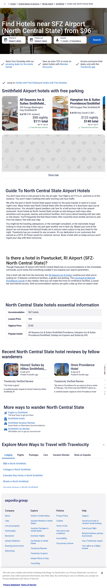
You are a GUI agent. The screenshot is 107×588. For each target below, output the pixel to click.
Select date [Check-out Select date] (41, 41)
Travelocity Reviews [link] (39, 548)
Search (97, 39)
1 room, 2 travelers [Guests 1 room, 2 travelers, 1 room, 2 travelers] (70, 41)
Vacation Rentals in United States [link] (41, 522)
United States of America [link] (29, 4)
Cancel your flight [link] (89, 528)
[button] (53, 444)
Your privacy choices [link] (65, 543)
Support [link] (85, 516)
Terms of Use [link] (61, 526)
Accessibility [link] (61, 538)
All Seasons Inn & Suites (60, 275)
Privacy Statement (11, 585)
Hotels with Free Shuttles (55, 83)
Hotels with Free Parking (28, 83)
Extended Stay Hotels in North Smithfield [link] (22, 475)
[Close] (102, 573)
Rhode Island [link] (47, 4)
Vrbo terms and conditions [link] (62, 532)
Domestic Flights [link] (38, 536)
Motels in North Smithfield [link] (16, 481)
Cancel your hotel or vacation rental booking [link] (91, 522)
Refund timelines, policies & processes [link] (92, 534)
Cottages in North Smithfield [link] (17, 469)
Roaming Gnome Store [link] (14, 546)
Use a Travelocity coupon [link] (92, 541)
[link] (53, 413)
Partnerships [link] (10, 531)
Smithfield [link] (60, 4)
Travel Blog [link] (35, 563)
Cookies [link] (59, 521)
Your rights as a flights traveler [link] (91, 547)
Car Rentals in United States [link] (39, 542)
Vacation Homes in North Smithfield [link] (20, 487)
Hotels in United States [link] (40, 516)
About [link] (7, 516)
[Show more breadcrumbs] (4, 4)
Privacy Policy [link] (62, 516)
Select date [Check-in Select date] (15, 41)
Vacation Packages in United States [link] (40, 529)
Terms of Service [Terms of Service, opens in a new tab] (28, 585)
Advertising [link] (9, 551)
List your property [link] (12, 526)
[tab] (8, 455)
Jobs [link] (7, 521)
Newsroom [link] (9, 536)
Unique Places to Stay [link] (40, 558)
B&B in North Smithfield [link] (14, 463)
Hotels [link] (13, 4)
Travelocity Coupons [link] (39, 553)
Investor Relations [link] (12, 541)
